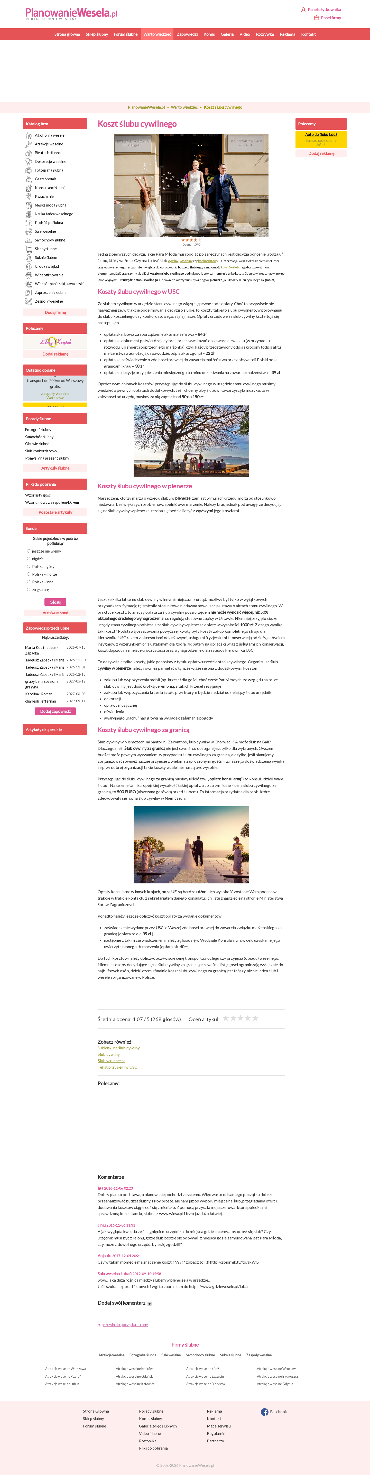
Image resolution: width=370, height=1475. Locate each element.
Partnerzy (215, 1441)
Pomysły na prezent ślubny (47, 458)
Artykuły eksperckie (44, 729)
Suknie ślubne (41, 258)
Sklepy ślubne (41, 249)
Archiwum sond (55, 613)
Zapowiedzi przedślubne (47, 628)
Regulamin (216, 1433)
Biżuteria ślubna (43, 153)
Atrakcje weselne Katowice (135, 1384)
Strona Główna (96, 1411)
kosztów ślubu (230, 267)
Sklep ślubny (93, 1418)
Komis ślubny (150, 1418)
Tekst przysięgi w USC (117, 1067)
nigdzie (35, 559)
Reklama (214, 1411)
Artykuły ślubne (55, 467)
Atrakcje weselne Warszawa (65, 1369)
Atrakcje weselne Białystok (205, 1384)
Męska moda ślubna (45, 205)
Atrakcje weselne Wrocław (276, 1369)
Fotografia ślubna (44, 170)
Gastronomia (41, 179)
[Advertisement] (191, 71)
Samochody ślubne (45, 240)
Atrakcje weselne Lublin (62, 1384)
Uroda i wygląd (42, 266)
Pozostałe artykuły (55, 512)
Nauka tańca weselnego (49, 214)
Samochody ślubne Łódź (321, 142)
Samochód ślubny (39, 437)
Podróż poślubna (44, 223)
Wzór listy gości (38, 495)
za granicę (38, 589)
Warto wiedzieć (184, 107)
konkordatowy (208, 261)
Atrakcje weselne (44, 144)
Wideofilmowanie (44, 275)
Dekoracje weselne (45, 161)
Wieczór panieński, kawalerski (54, 284)
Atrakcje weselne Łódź (202, 1369)
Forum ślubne (94, 1426)
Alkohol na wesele (44, 135)
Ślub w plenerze (111, 1060)
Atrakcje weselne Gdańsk (134, 1376)
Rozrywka (147, 1441)
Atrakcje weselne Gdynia (275, 1384)
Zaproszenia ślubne (46, 292)
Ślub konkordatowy (41, 451)
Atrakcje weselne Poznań (63, 1376)
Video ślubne (150, 1433)
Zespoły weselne (44, 301)
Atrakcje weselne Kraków (134, 1369)
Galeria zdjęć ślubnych (158, 1426)
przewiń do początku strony (125, 1324)
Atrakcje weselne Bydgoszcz (277, 1376)
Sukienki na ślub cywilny (119, 1047)
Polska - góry (40, 566)
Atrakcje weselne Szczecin (205, 1376)
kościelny (186, 261)
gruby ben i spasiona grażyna (56, 684)
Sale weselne (40, 231)
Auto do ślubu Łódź (321, 134)
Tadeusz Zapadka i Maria (56, 660)
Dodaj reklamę (55, 353)
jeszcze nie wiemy (44, 551)
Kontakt (214, 1418)
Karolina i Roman (56, 694)
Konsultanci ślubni (44, 188)
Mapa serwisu (219, 1426)
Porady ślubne (38, 418)
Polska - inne (40, 582)
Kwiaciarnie (39, 196)
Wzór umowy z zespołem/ (52, 502)
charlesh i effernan (56, 701)
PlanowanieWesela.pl (146, 107)
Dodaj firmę (55, 312)
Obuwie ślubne (37, 444)
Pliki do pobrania (41, 484)
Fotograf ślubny (38, 429)
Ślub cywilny (109, 1054)
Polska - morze (42, 574)
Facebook (274, 1412)
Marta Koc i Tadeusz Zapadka (56, 650)
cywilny (173, 261)
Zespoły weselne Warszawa (55, 397)
